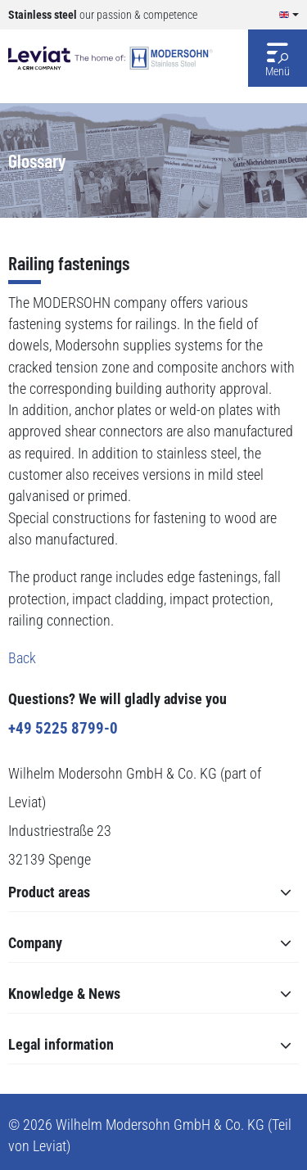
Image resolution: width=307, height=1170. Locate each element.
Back (22, 658)
